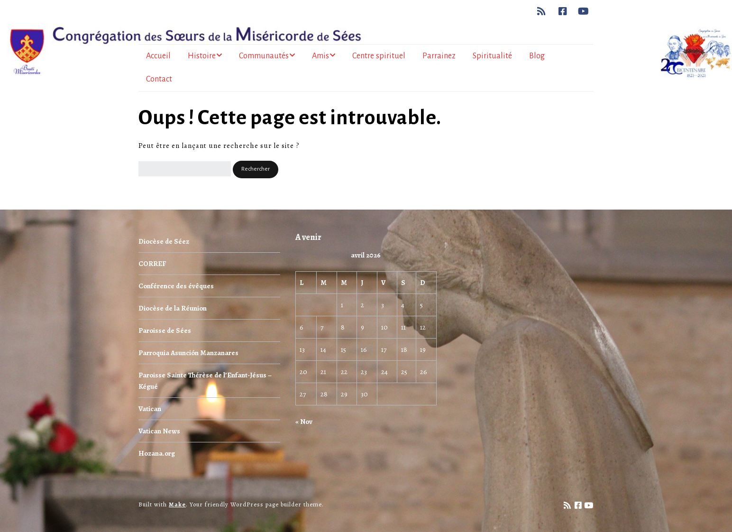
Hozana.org (156, 453)
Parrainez (439, 56)
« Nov (303, 421)
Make (177, 504)
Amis (320, 56)
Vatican (149, 408)
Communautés (264, 56)
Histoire (202, 56)
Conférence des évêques (176, 286)
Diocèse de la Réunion (172, 308)
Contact (159, 79)
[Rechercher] (184, 168)
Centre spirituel (378, 56)
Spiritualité (492, 56)
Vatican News (159, 431)
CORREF (152, 263)
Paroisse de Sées (164, 330)
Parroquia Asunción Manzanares (188, 353)
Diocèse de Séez (163, 241)
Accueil (158, 56)
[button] (255, 169)
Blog (537, 56)
